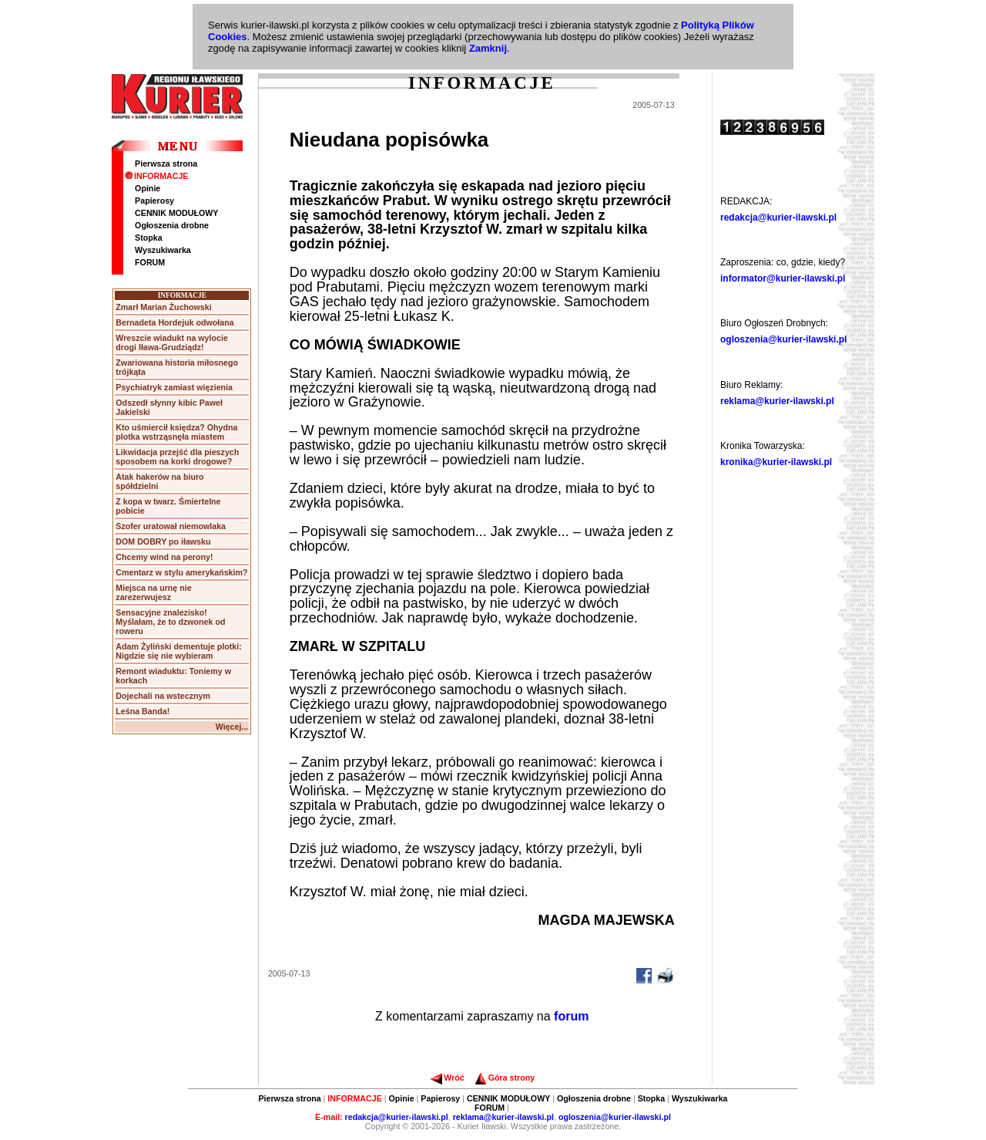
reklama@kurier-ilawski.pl (777, 401)
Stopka (149, 237)
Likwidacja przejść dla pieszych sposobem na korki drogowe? (177, 456)
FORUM (150, 262)
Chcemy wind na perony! (164, 557)
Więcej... (232, 726)
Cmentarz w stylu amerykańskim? (181, 572)
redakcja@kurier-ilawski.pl (778, 217)
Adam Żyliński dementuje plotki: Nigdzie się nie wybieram (178, 651)
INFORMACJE (156, 175)
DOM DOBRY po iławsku (163, 541)
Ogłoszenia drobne (172, 225)
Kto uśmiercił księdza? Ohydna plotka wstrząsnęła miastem (176, 432)
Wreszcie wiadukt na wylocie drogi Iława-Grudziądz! (172, 342)
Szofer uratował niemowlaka (171, 526)
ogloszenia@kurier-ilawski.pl (783, 339)
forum (571, 1016)
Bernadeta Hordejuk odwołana (174, 322)
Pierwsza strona (166, 163)
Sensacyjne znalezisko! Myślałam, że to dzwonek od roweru (170, 622)
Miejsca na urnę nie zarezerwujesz (153, 592)
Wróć (447, 1077)
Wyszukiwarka (163, 250)
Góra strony (505, 1077)
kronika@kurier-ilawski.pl (776, 462)
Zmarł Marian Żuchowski (163, 307)
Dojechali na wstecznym (163, 695)
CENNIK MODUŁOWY (176, 213)
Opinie (147, 188)
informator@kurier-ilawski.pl (782, 278)
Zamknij (488, 48)
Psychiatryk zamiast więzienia (174, 387)
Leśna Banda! (142, 711)
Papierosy (154, 200)
